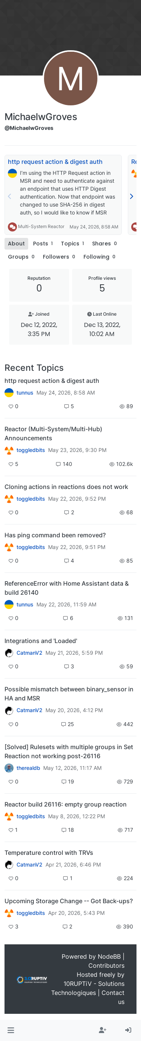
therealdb (28, 768)
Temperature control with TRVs (49, 852)
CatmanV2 (29, 652)
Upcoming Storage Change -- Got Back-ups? (69, 901)
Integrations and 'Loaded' (41, 641)
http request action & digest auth (55, 161)
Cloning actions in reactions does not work (66, 486)
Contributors (106, 965)
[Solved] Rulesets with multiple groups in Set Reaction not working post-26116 (69, 751)
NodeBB (109, 956)
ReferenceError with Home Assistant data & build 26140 (67, 588)
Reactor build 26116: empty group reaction (66, 804)
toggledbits (31, 450)
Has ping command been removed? (55, 535)
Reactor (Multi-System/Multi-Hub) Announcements (53, 433)
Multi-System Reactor (41, 226)
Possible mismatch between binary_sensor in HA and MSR (69, 693)
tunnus (25, 392)
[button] (10, 1030)
